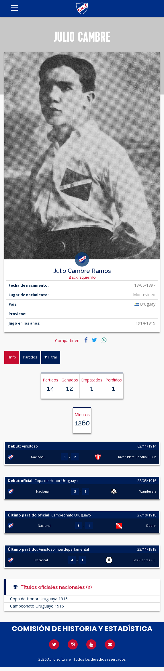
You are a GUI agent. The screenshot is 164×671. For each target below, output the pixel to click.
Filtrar (50, 357)
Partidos (30, 357)
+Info (11, 357)
